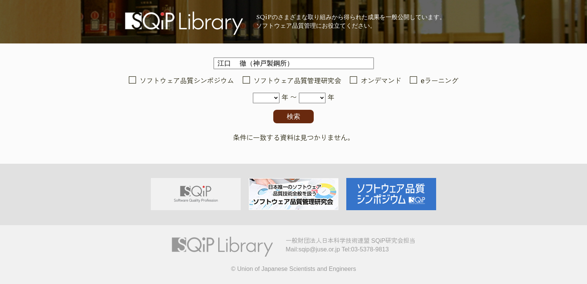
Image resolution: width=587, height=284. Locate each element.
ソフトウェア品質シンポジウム (187, 81)
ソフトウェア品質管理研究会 (297, 81)
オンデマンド (381, 81)
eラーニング (439, 81)
